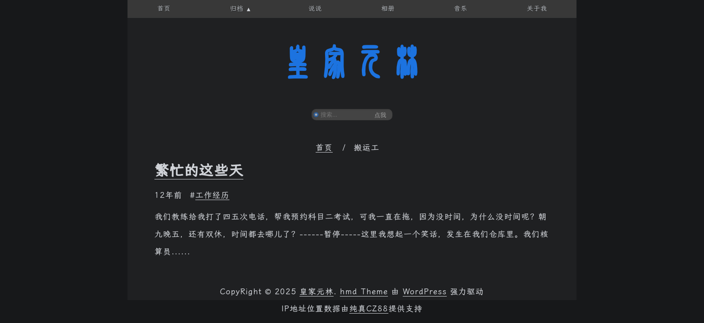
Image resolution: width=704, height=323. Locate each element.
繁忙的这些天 (198, 170)
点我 (380, 115)
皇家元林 (352, 62)
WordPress (425, 291)
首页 (324, 147)
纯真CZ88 (368, 308)
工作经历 (212, 195)
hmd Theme (364, 291)
